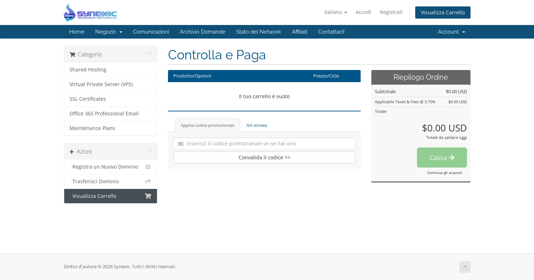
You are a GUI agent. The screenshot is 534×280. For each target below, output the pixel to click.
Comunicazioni (151, 32)
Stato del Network (258, 32)
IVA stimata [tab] (256, 125)
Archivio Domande (202, 32)
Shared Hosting (88, 69)
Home (77, 32)
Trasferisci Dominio (111, 181)
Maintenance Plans (92, 128)
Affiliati (299, 32)
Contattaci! (331, 32)
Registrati (391, 12)
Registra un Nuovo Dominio (111, 166)
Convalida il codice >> (264, 157)
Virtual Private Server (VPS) (101, 84)
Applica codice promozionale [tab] (207, 125)
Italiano (335, 12)
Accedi (363, 12)
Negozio (108, 32)
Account (451, 32)
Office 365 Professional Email (104, 113)
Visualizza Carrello (443, 12)
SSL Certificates (88, 99)
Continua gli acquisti (444, 172)
